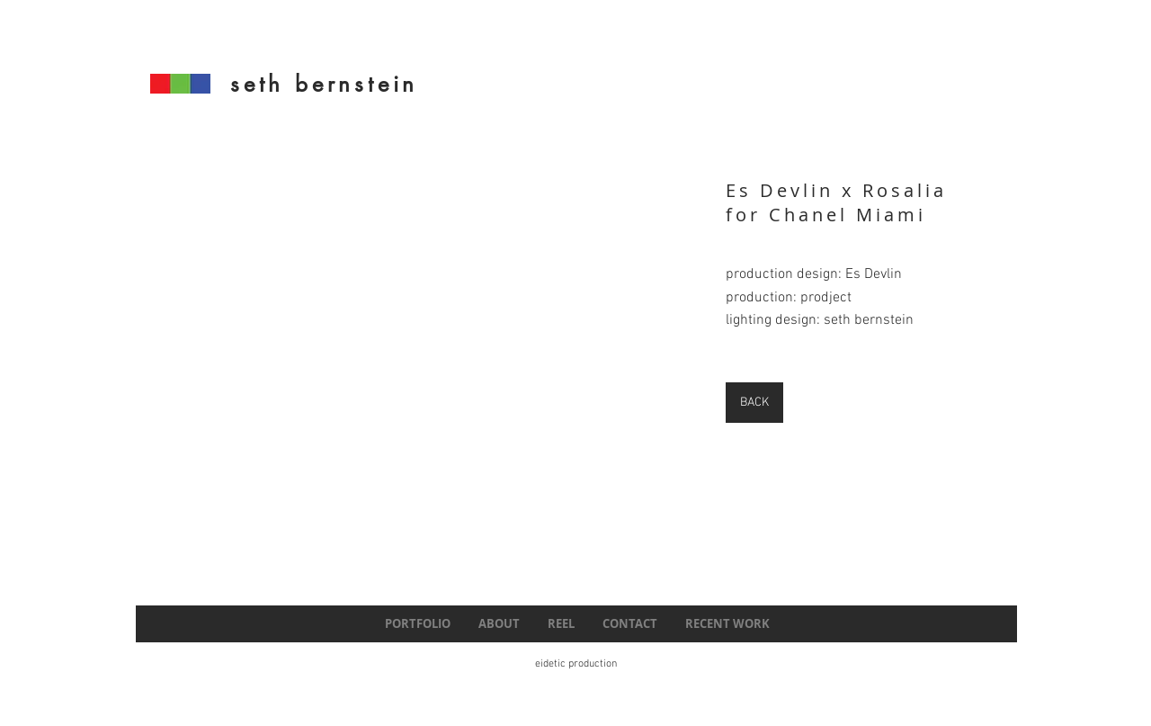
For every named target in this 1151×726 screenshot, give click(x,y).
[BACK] (754, 402)
